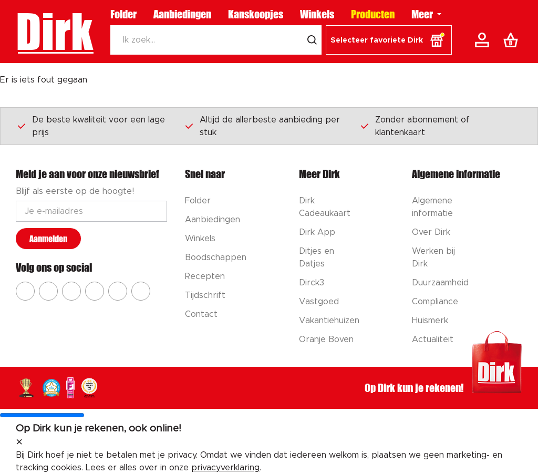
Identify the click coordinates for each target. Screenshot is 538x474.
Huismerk (430, 320)
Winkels (317, 14)
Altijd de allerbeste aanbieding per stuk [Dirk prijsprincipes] (262, 126)
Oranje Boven (326, 339)
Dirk (54, 31)
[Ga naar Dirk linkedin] (140, 291)
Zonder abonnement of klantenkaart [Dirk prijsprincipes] (414, 126)
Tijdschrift (205, 295)
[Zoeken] (206, 40)
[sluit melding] (19, 442)
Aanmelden (48, 239)
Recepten (205, 276)
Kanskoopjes (255, 14)
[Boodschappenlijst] (512, 40)
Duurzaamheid (440, 283)
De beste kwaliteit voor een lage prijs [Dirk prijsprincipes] (90, 126)
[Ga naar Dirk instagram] (48, 291)
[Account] (483, 40)
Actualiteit (432, 339)
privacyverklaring (225, 467)
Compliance (435, 301)
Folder (123, 14)
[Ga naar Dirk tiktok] (117, 291)
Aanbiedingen (182, 14)
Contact (201, 314)
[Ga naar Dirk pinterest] (94, 291)
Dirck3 (311, 283)
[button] (389, 40)
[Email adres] (91, 211)
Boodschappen (215, 257)
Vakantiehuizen (329, 320)
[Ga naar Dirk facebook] (25, 291)
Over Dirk (431, 232)
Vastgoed (319, 301)
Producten (373, 14)
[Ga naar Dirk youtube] (71, 291)
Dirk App (317, 232)
